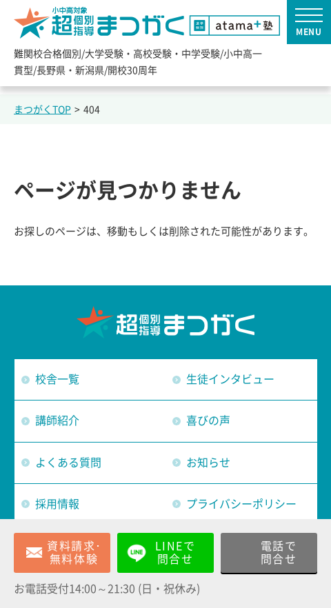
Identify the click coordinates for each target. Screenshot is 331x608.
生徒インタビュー (230, 379)
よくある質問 (68, 462)
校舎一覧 (57, 379)
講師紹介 (57, 420)
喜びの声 (208, 420)
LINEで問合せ (175, 552)
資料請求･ (74, 553)
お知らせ (208, 462)
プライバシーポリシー (241, 503)
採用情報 (57, 503)
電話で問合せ (279, 552)
